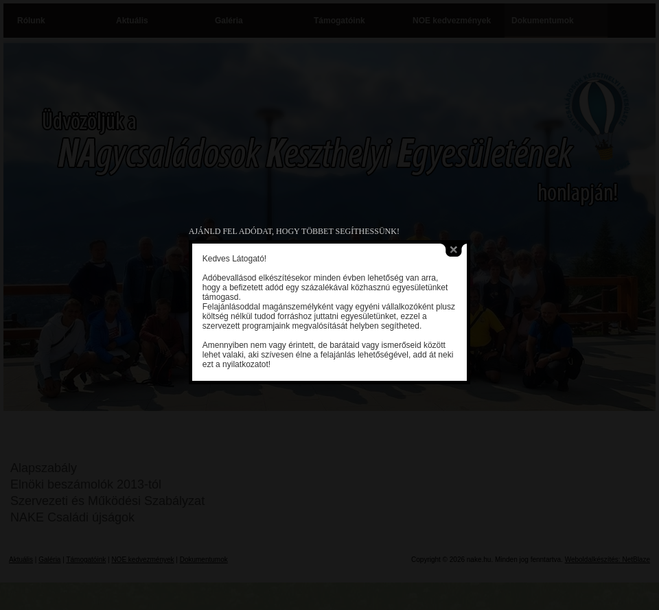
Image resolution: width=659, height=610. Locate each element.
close (450, 246)
